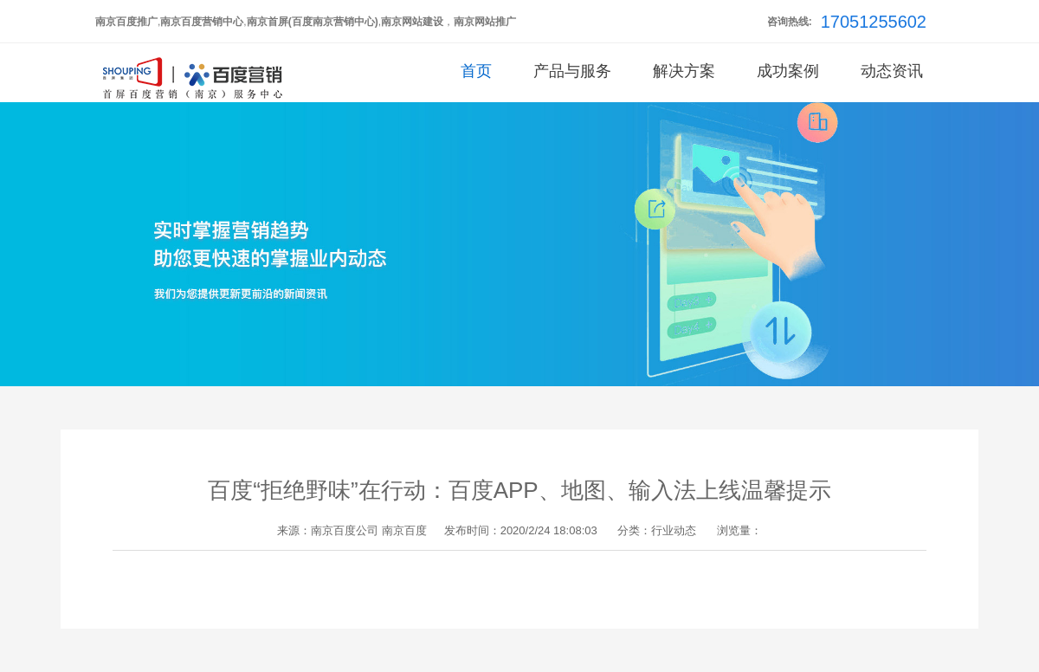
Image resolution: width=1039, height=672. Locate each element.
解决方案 (684, 71)
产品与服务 (572, 71)
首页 (476, 71)
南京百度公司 (344, 530)
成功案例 (788, 71)
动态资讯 (892, 71)
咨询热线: (789, 22)
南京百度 (404, 530)
